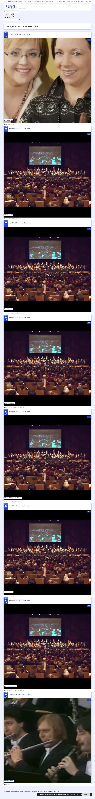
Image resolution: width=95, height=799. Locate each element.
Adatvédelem (27, 791)
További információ (74, 794)
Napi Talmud (59, 1)
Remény (46, 1)
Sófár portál (14, 1)
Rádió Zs (24, 1)
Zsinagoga (15, 218)
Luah (46, 791)
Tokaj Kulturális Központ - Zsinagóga (13, 497)
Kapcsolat (34, 791)
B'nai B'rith (80, 1)
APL (55, 1)
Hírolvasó (5, 1)
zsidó (6, 124)
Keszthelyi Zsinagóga (9, 403)
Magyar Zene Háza (9, 120)
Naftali (90, 1)
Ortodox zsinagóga (9, 591)
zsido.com (51, 1)
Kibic (43, 1)
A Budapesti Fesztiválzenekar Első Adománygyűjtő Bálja (20, 694)
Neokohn (34, 1)
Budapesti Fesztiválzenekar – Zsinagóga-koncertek (19, 128)
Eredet (64, 1)
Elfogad (86, 794)
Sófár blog (20, 1)
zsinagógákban (11, 124)
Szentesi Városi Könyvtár (10, 686)
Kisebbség (29, 1)
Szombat (39, 1)
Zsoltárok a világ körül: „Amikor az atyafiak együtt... (20, 34)
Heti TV (75, 1)
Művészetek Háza (9, 214)
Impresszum (7, 791)
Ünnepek (68, 1)
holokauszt (7, 218)
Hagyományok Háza (9, 780)
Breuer (72, 1)
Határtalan (86, 1)
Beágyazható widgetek (17, 791)
